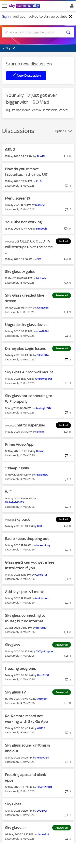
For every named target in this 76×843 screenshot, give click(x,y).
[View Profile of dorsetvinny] (42, 545)
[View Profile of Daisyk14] (42, 698)
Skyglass (12, 644)
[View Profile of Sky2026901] (44, 787)
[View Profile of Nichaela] (41, 278)
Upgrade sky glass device (26, 324)
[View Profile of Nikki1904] (43, 355)
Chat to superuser (29, 425)
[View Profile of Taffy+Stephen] (45, 651)
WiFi (9, 491)
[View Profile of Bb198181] (41, 627)
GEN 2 (10, 149)
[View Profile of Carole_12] (41, 574)
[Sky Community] (25, 6)
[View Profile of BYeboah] (41, 228)
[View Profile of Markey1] (40, 204)
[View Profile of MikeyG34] (43, 757)
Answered (62, 295)
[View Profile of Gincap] (40, 451)
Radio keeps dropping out (27, 538)
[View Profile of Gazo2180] (43, 675)
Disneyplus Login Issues (25, 348)
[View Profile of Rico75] (41, 156)
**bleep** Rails (17, 468)
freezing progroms (20, 668)
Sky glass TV (15, 692)
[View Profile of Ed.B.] (39, 181)
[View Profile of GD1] (38, 259)
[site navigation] (4, 6)
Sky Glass (13, 804)
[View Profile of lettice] (40, 431)
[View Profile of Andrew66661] (43, 378)
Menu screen (16, 198)
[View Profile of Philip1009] (41, 474)
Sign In (71, 7)
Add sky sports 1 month (25, 591)
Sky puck (22, 519)
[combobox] (34, 32)
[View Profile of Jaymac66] (42, 307)
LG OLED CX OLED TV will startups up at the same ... (29, 247)
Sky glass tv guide (20, 271)
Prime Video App (19, 444)
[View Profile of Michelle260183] (14, 502)
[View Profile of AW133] (41, 728)
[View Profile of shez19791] (42, 331)
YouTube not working (23, 222)
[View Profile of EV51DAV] (42, 810)
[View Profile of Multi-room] (42, 598)
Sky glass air (15, 827)
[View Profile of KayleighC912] (43, 408)
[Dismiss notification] (70, 16)
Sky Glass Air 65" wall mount (29, 372)
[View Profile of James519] (43, 834)
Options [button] (60, 131)
